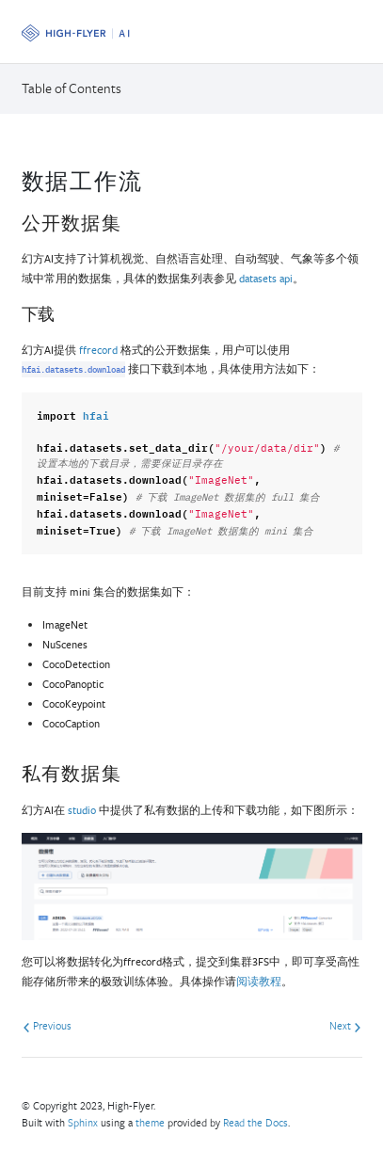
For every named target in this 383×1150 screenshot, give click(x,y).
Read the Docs (255, 1122)
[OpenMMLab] (76, 33)
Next (345, 1025)
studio (82, 810)
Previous (47, 1025)
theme (150, 1122)
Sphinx (83, 1122)
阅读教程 (258, 981)
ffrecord (98, 350)
